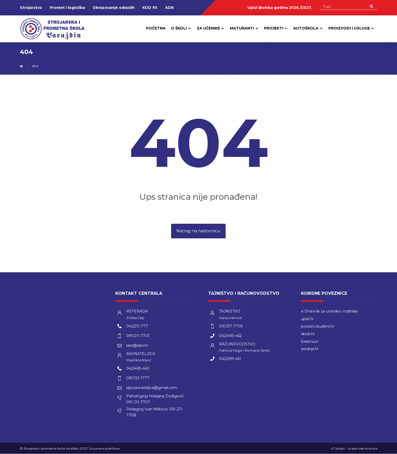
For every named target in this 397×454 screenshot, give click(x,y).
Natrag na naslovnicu (198, 231)
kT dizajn (338, 449)
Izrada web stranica (362, 449)
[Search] (371, 6)
